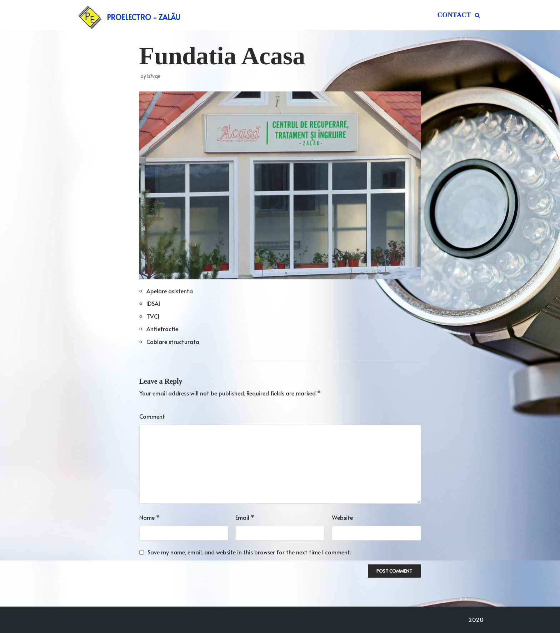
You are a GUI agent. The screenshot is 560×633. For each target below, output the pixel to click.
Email (244, 517)
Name (149, 517)
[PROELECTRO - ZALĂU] (128, 17)
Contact (454, 15)
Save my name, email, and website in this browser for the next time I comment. (249, 552)
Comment (152, 416)
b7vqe (153, 76)
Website (342, 517)
